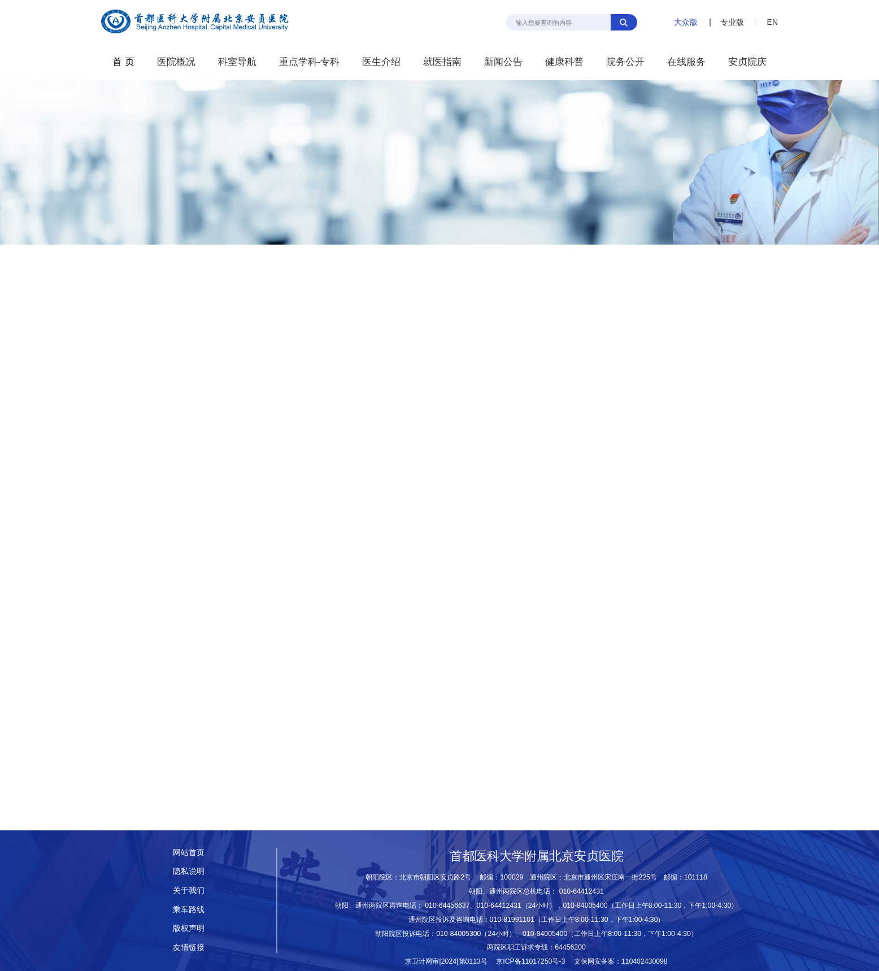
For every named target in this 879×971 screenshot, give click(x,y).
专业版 (732, 22)
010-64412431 (581, 891)
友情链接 (188, 947)
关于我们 (188, 890)
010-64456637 (447, 905)
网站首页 (188, 852)
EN (772, 22)
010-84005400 (585, 905)
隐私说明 (188, 871)
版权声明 (188, 928)
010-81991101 (512, 920)
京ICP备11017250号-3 (534, 961)
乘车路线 (188, 909)
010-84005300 (458, 934)
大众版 (686, 22)
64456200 (570, 947)
